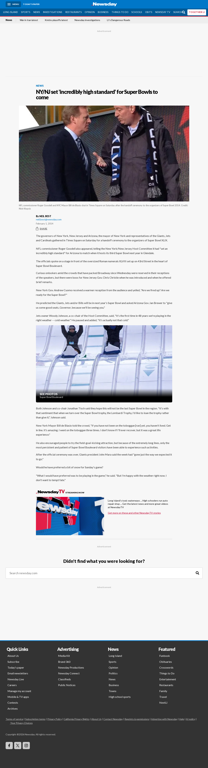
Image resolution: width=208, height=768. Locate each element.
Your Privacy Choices (21, 723)
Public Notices (66, 685)
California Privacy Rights (76, 719)
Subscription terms (35, 719)
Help (181, 719)
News (36, 12)
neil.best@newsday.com (48, 219)
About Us (13, 655)
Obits (148, 12)
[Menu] (13, 4)
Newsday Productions (71, 667)
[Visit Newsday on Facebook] (9, 745)
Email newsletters (17, 673)
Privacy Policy (54, 719)
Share (41, 228)
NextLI (163, 702)
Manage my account (19, 691)
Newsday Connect (69, 673)
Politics (113, 673)
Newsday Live (15, 679)
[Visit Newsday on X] (17, 745)
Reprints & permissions (137, 719)
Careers (12, 685)
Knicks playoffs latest (56, 20)
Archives (12, 708)
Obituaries (165, 661)
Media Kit (64, 655)
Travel (163, 696)
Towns (112, 691)
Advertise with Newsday (164, 719)
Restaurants (73, 12)
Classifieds (64, 679)
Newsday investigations (87, 20)
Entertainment (167, 679)
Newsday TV (162, 12)
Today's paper (15, 667)
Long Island (10, 12)
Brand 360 (64, 661)
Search (177, 12)
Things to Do (120, 12)
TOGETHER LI (197, 12)
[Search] (197, 573)
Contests (12, 702)
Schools (136, 12)
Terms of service (14, 719)
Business (103, 12)
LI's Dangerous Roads (118, 20)
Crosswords (166, 667)
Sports (25, 12)
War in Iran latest (29, 20)
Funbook (164, 655)
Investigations (52, 12)
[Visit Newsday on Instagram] (26, 745)
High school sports (120, 696)
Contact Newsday (113, 719)
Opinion (90, 12)
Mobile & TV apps (18, 696)
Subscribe (13, 661)
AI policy (190, 719)
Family (163, 691)
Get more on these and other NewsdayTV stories (134, 512)
